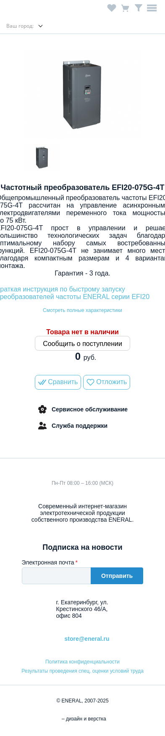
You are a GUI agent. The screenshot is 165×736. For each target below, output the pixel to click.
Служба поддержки (72, 426)
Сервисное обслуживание (82, 409)
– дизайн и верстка (82, 719)
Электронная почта (48, 562)
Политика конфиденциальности (82, 662)
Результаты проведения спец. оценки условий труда (82, 671)
